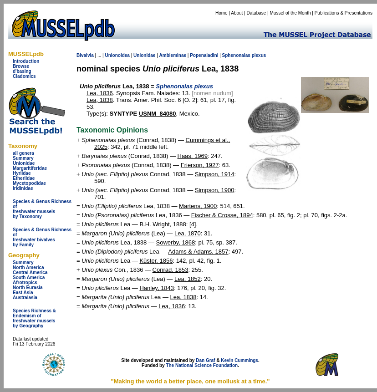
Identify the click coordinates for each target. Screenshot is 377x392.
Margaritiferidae (30, 168)
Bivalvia (85, 55)
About (237, 12)
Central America (30, 272)
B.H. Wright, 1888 (162, 224)
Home (221, 12)
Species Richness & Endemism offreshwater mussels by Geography (34, 318)
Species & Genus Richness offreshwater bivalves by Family (42, 237)
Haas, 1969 (193, 156)
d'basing (22, 71)
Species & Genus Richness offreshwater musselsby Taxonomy (42, 209)
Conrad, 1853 (170, 269)
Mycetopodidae (29, 183)
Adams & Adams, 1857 (198, 251)
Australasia (25, 297)
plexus (259, 55)
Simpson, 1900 (214, 190)
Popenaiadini (204, 55)
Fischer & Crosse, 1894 (222, 215)
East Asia (23, 292)
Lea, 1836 (100, 93)
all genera (23, 153)
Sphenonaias (236, 55)
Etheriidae (24, 178)
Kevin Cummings (239, 360)
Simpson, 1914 (214, 174)
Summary (23, 158)
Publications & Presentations (343, 12)
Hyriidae (22, 173)
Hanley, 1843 (156, 288)
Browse (21, 66)
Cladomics (24, 76)
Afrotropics (25, 282)
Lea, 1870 (187, 233)
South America (29, 277)
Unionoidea (117, 55)
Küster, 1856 (156, 260)
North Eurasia (28, 287)
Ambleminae (172, 55)
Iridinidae (23, 188)
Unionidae (24, 163)
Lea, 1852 (187, 278)
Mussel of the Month (290, 12)
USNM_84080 (157, 113)
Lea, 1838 (100, 100)
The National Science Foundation (202, 365)
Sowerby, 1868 (175, 242)
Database (256, 12)
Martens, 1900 (198, 206)
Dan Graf (205, 360)
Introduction (26, 61)
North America (28, 267)
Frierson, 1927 (200, 165)
